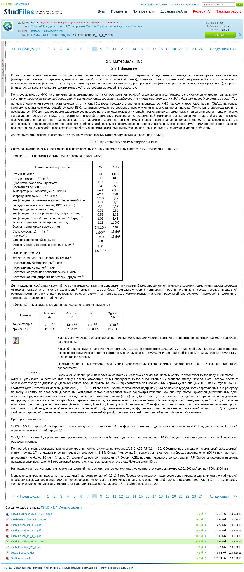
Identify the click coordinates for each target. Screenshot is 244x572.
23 (194, 49)
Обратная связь (157, 4)
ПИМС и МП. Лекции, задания (51, 35)
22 (187, 49)
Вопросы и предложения (184, 4)
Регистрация (21, 3)
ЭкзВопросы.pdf (20, 558)
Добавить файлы (173, 11)
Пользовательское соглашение (79, 567)
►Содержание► (2, 68)
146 (198, 530)
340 (198, 519)
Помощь (7, 567)
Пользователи (143, 11)
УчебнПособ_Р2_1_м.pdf (26, 530)
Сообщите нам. (112, 23)
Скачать (220, 34)
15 (141, 49)
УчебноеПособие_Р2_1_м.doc (29, 519)
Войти (8, 3)
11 (114, 49)
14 (134, 49)
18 (161, 49)
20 (174, 49)
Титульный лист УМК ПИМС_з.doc (31, 513)
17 (154, 49)
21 (180, 49)
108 (198, 536)
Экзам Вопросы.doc (22, 552)
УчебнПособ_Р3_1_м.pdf (26, 536)
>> (235, 49)
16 (147, 49)
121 (198, 525)
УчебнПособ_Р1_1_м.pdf (26, 525)
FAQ (143, 4)
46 (198, 552)
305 (198, 541)
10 (107, 49)
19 (167, 49)
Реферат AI (202, 11)
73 (198, 547)
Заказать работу (228, 11)
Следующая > (220, 49)
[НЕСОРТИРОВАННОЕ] (47, 30)
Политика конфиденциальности (116, 567)
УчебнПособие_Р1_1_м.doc (27, 541)
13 (127, 49)
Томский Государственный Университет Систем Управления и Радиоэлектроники (86, 26)
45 (198, 513)
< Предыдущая (28, 49)
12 (121, 49)
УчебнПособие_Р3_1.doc (26, 547)
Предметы (119, 11)
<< (13, 49)
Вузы (102, 11)
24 (200, 49)
